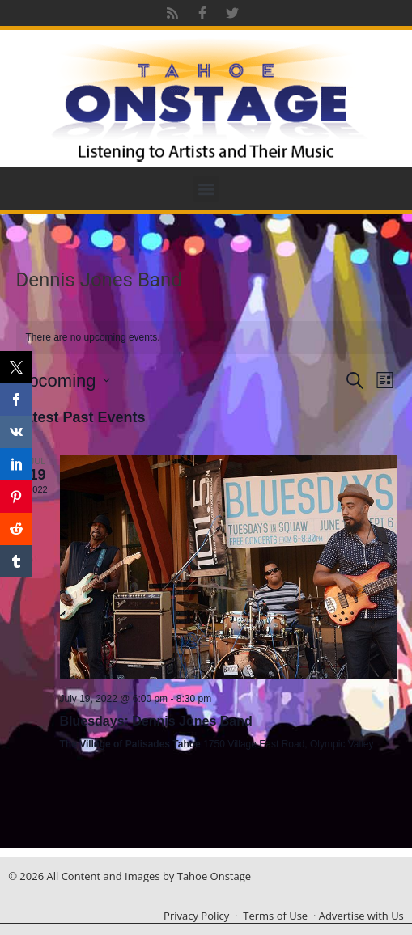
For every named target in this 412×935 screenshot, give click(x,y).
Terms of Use (275, 915)
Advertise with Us (361, 915)
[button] (206, 189)
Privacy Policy (196, 915)
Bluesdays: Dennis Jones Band (156, 721)
